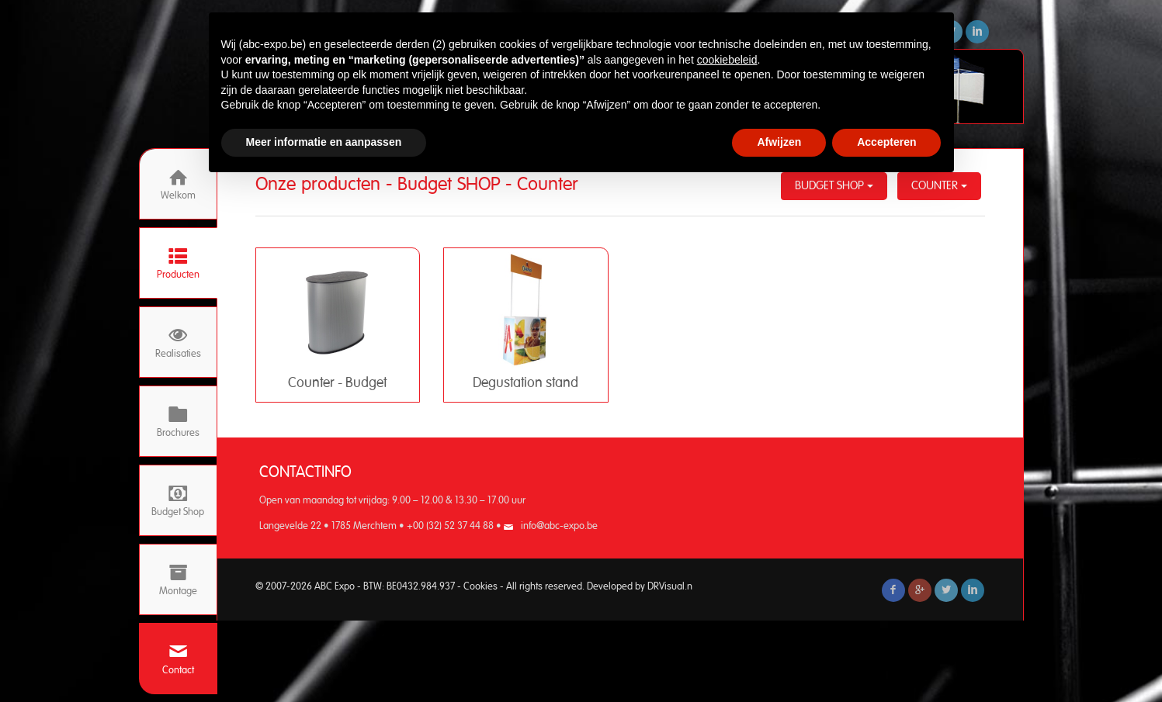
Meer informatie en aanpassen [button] (324, 142)
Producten (178, 263)
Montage (178, 580)
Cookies (480, 587)
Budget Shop (177, 500)
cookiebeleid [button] (727, 60)
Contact (178, 659)
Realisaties (178, 342)
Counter (939, 186)
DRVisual (666, 587)
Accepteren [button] (886, 142)
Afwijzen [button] (779, 142)
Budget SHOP (834, 186)
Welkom (178, 184)
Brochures (178, 421)
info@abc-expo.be (559, 526)
